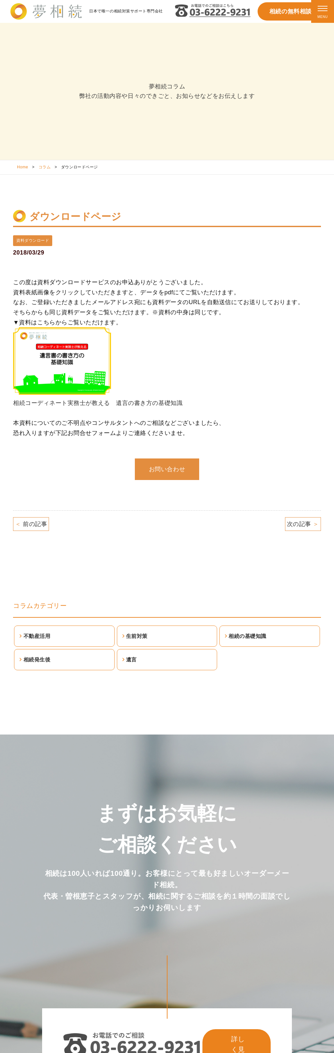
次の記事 (303, 524)
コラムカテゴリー (40, 605)
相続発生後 (37, 659)
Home (22, 167)
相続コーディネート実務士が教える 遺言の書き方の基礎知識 (98, 403)
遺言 (131, 659)
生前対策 (137, 636)
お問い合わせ (167, 469)
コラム (45, 167)
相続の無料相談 (290, 11)
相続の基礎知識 (247, 636)
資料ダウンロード (32, 240)
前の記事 (31, 524)
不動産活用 (37, 636)
